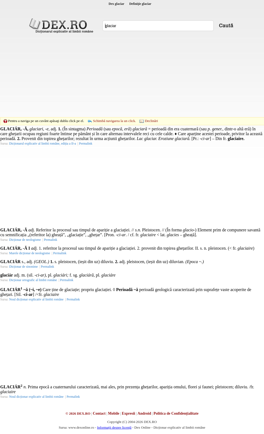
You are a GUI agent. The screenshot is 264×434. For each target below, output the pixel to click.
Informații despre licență (114, 427)
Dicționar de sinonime (23, 266)
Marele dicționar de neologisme (29, 253)
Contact (99, 413)
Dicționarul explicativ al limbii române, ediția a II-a (42, 143)
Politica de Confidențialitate (176, 413)
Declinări (151, 121)
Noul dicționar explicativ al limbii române (36, 299)
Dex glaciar (116, 4)
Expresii (128, 413)
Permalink (85, 143)
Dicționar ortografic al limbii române (33, 280)
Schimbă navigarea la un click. (114, 121)
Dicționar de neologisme (25, 240)
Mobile (113, 413)
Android (144, 413)
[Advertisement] (123, 75)
